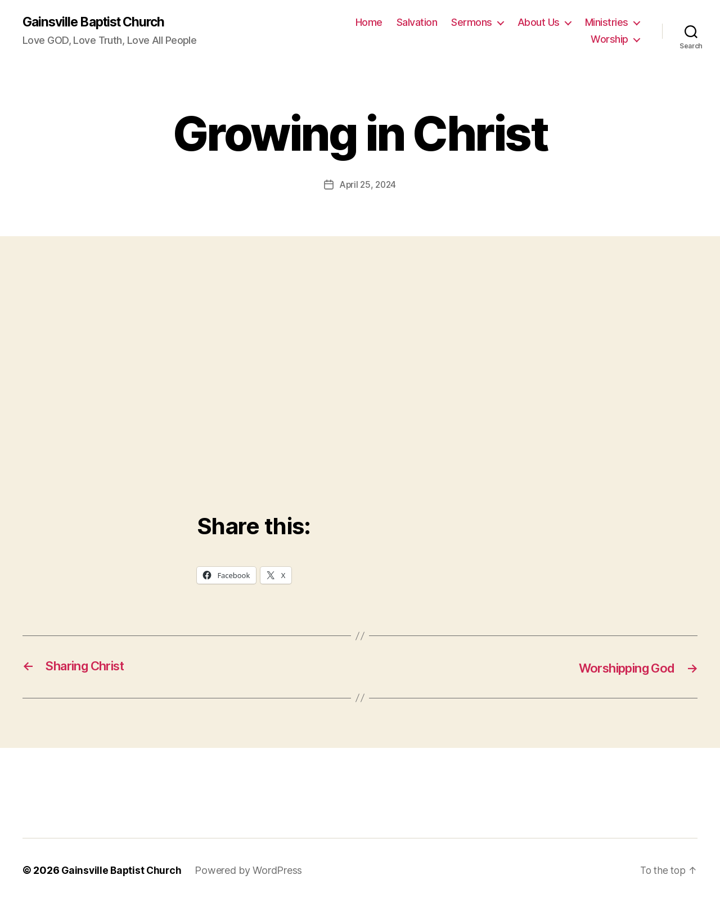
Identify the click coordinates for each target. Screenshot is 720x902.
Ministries (606, 23)
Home (369, 23)
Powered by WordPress (251, 870)
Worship (609, 40)
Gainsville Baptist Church (98, 22)
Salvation (417, 23)
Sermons (471, 23)
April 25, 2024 (367, 185)
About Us (539, 23)
